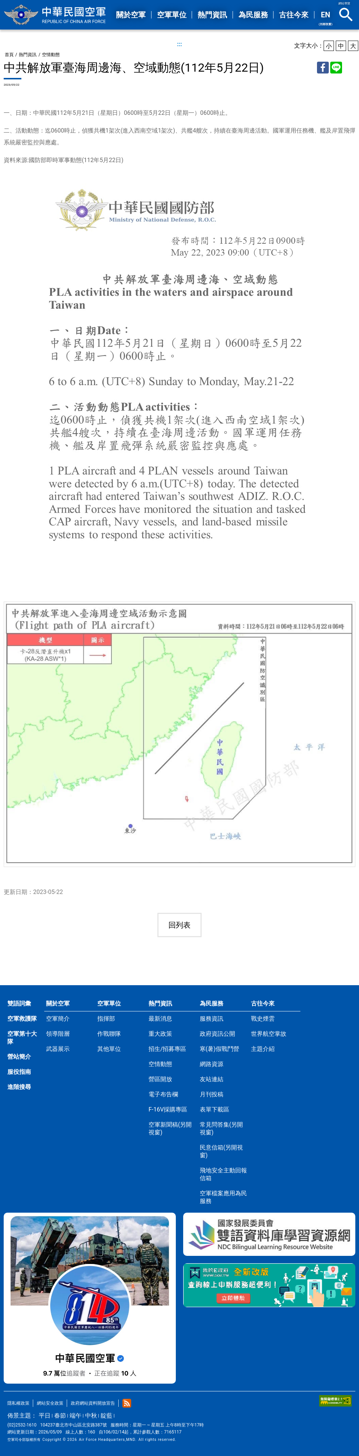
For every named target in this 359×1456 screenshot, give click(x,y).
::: (179, 44)
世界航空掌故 (268, 1033)
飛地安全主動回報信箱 (223, 1174)
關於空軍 (58, 1003)
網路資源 (211, 1064)
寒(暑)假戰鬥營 (219, 1048)
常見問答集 (221, 1128)
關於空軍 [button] (131, 14)
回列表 (179, 925)
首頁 (9, 54)
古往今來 (263, 1003)
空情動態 (51, 54)
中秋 (91, 1415)
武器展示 (58, 1048)
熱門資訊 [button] (212, 14)
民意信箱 (221, 1151)
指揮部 (106, 1018)
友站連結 (211, 1079)
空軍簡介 (58, 1018)
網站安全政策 (50, 1403)
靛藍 (106, 1415)
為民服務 (211, 1003)
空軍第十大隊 (22, 1037)
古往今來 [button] (294, 14)
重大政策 (160, 1033)
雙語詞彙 (19, 1003)
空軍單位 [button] (172, 14)
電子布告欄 (163, 1094)
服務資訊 (211, 1018)
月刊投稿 (211, 1094)
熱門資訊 (27, 54)
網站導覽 (344, 3)
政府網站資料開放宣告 (93, 1403)
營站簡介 (19, 1056)
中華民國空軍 (55, 15)
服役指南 (19, 1071)
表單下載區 (214, 1109)
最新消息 (160, 1018)
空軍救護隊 (22, 1018)
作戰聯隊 (109, 1033)
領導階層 (58, 1033)
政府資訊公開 (217, 1033)
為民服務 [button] (253, 14)
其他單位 (109, 1048)
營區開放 (160, 1079)
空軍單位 (109, 1003)
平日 (44, 1415)
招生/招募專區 (168, 1048)
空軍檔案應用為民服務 (223, 1197)
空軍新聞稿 (170, 1128)
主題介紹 (263, 1048)
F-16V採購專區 (168, 1109)
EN (325, 18)
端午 (75, 1415)
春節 (60, 1415)
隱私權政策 (18, 1403)
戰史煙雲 (263, 1018)
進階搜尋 (19, 1086)
